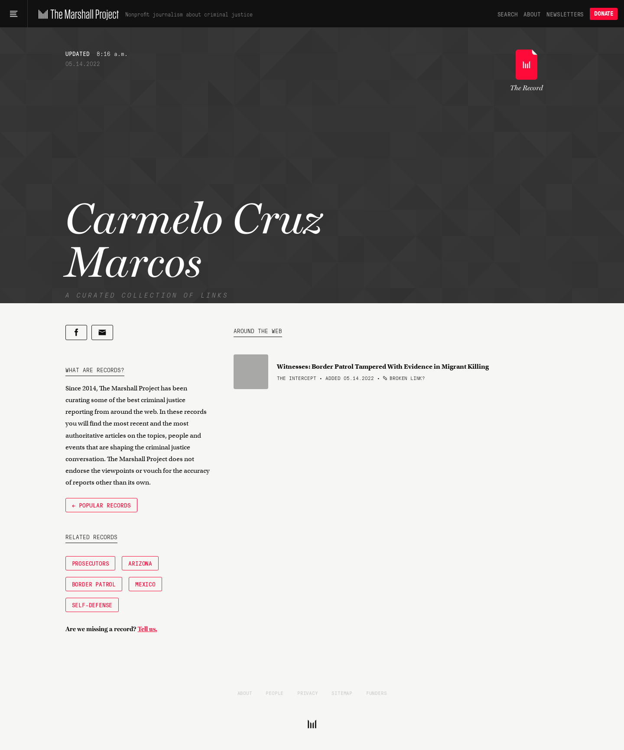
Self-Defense (92, 605)
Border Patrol (94, 584)
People (274, 692)
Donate (603, 13)
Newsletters (565, 14)
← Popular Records (101, 505)
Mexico (145, 584)
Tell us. (147, 629)
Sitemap (342, 692)
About (531, 14)
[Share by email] (102, 332)
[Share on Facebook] (76, 332)
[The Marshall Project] (76, 14)
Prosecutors (90, 563)
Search (507, 14)
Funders (376, 692)
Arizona (140, 563)
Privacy (307, 692)
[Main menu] (13, 14)
